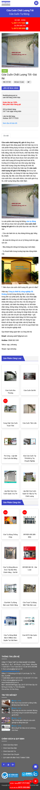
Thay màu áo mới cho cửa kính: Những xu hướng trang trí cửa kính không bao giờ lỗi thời (24, 713)
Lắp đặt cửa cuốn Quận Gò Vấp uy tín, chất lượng (30, 493)
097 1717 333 (19, 23)
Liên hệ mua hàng (10, 88)
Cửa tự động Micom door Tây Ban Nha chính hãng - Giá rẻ (10, 569)
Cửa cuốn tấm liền (30, 423)
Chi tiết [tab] (6, 136)
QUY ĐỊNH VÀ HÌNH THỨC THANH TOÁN (16, 757)
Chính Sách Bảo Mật (10, 748)
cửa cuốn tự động (19, 14)
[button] (36, 35)
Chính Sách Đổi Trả (9, 751)
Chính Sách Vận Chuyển (11, 754)
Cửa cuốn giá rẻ (30, 390)
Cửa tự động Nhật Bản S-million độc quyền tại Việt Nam (10, 637)
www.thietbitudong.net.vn (10, 671)
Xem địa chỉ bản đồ (10, 123)
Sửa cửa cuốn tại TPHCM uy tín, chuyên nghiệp (29, 458)
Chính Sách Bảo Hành (10, 745)
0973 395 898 (19, 28)
